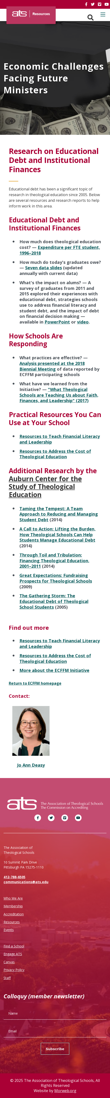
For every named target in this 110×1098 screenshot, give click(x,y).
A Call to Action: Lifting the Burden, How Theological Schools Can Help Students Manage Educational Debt (57, 534)
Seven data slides (43, 267)
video (83, 322)
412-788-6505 (14, 877)
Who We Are (13, 898)
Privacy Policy (14, 970)
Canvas (9, 962)
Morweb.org (65, 1090)
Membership (13, 906)
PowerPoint (57, 322)
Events (9, 929)
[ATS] (31, 12)
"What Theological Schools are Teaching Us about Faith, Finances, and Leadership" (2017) (58, 395)
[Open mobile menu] (103, 14)
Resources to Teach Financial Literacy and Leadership (59, 439)
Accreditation (14, 914)
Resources (12, 922)
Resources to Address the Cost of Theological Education (55, 454)
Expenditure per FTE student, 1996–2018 (59, 250)
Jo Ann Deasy (31, 765)
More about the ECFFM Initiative (54, 670)
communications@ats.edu (26, 882)
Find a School (14, 946)
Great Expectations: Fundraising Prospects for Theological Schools (55, 578)
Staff (7, 978)
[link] (86, 4)
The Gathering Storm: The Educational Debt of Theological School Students (53, 601)
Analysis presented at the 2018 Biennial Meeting (52, 366)
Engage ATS (13, 954)
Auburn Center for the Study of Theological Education (45, 486)
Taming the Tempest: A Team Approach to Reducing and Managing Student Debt (58, 514)
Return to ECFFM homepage (35, 683)
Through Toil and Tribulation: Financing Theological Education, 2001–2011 (54, 560)
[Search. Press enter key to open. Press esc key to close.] (91, 17)
